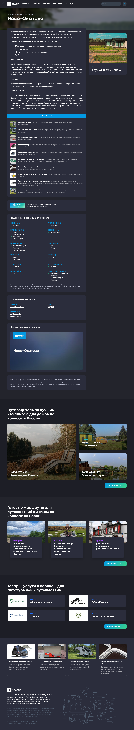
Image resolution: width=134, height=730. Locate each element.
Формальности (25, 721)
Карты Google (15, 314)
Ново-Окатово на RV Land (34, 381)
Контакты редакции (12, 721)
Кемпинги (36, 4)
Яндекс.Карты (15, 316)
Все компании (115, 626)
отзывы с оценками (43, 204)
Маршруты (69, 4)
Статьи (25, 4)
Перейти (51, 307)
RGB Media (33, 723)
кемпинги (33, 386)
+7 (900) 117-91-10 (17, 307)
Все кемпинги (116, 485)
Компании (57, 4)
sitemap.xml (34, 721)
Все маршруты (115, 564)
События (46, 4)
